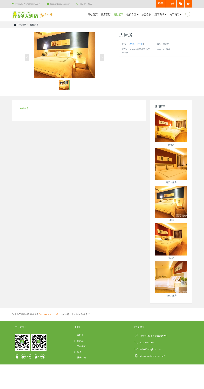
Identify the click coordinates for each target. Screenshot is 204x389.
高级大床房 (171, 182)
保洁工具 (81, 341)
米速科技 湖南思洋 (80, 314)
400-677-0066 (84, 4)
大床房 (171, 220)
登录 (160, 3)
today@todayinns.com (58, 4)
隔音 (79, 352)
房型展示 (118, 14)
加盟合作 (146, 14)
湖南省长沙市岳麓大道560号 (26, 4)
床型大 (80, 335)
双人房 (171, 258)
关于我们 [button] (175, 14)
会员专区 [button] (132, 14)
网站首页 (93, 14)
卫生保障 (81, 346)
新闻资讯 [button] (160, 14)
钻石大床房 (171, 295)
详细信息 (24, 108)
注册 (171, 3)
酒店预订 (106, 14)
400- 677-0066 (147, 342)
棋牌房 (171, 144)
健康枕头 (81, 357)
